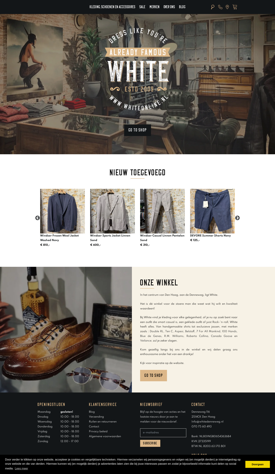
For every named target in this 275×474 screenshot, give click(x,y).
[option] (63, 218)
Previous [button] (37, 218)
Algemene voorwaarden (105, 436)
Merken (154, 7)
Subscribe (150, 443)
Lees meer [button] (21, 468)
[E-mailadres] (163, 432)
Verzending (96, 416)
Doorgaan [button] (258, 464)
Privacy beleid (98, 431)
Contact (94, 426)
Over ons (169, 7)
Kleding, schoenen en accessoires (112, 7)
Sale (142, 7)
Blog (182, 7)
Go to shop (138, 130)
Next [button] (237, 218)
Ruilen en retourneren (103, 421)
